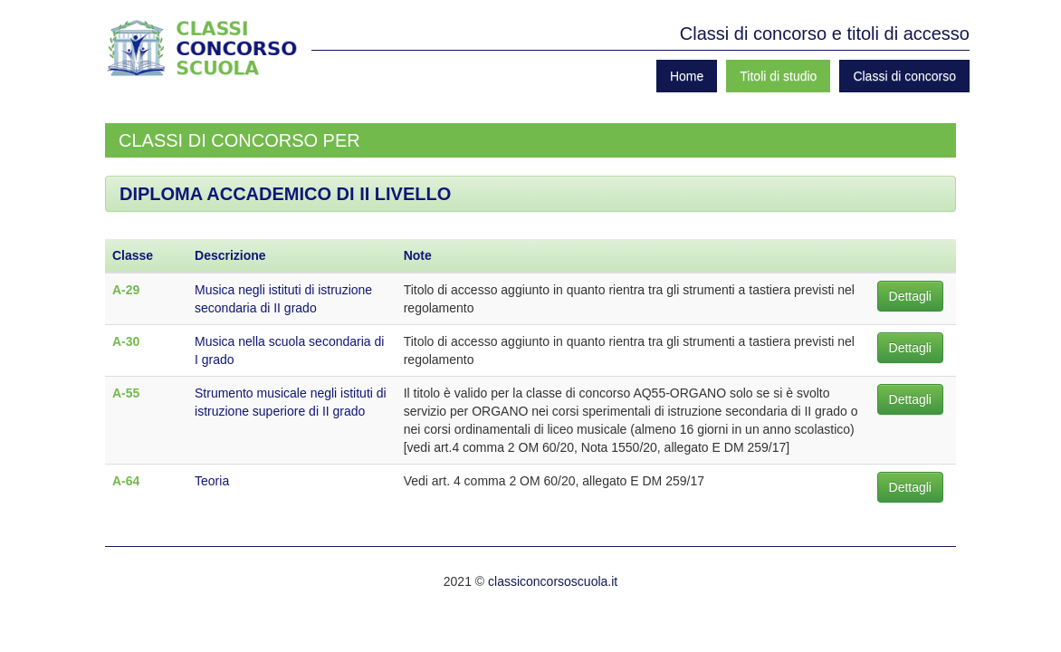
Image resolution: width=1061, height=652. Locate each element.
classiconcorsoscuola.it (552, 581)
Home (686, 76)
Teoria (212, 481)
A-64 (125, 481)
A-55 (125, 393)
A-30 (125, 341)
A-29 (125, 290)
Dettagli (910, 296)
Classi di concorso (904, 76)
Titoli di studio (778, 76)
